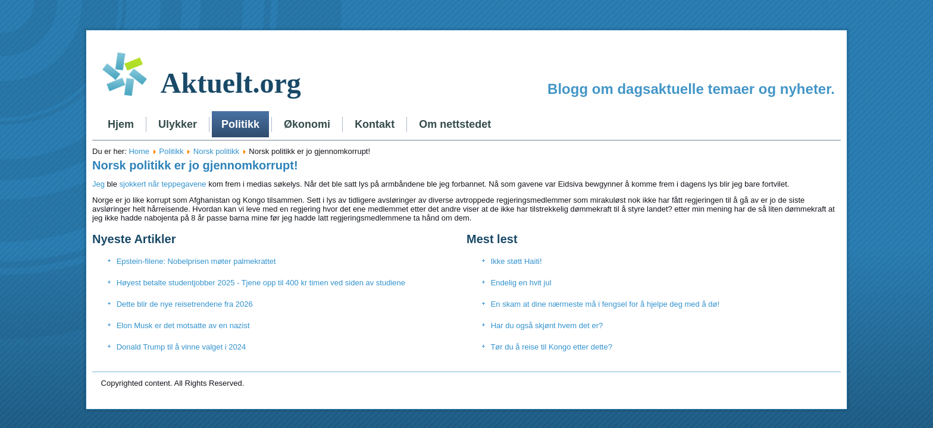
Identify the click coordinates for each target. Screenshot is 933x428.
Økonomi (307, 124)
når (153, 184)
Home (139, 151)
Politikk (240, 124)
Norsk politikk (216, 151)
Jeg (99, 184)
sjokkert (131, 184)
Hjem (121, 124)
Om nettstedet (455, 124)
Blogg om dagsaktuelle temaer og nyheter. (691, 89)
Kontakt (375, 124)
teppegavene (183, 184)
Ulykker (177, 124)
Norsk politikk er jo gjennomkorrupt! (195, 165)
